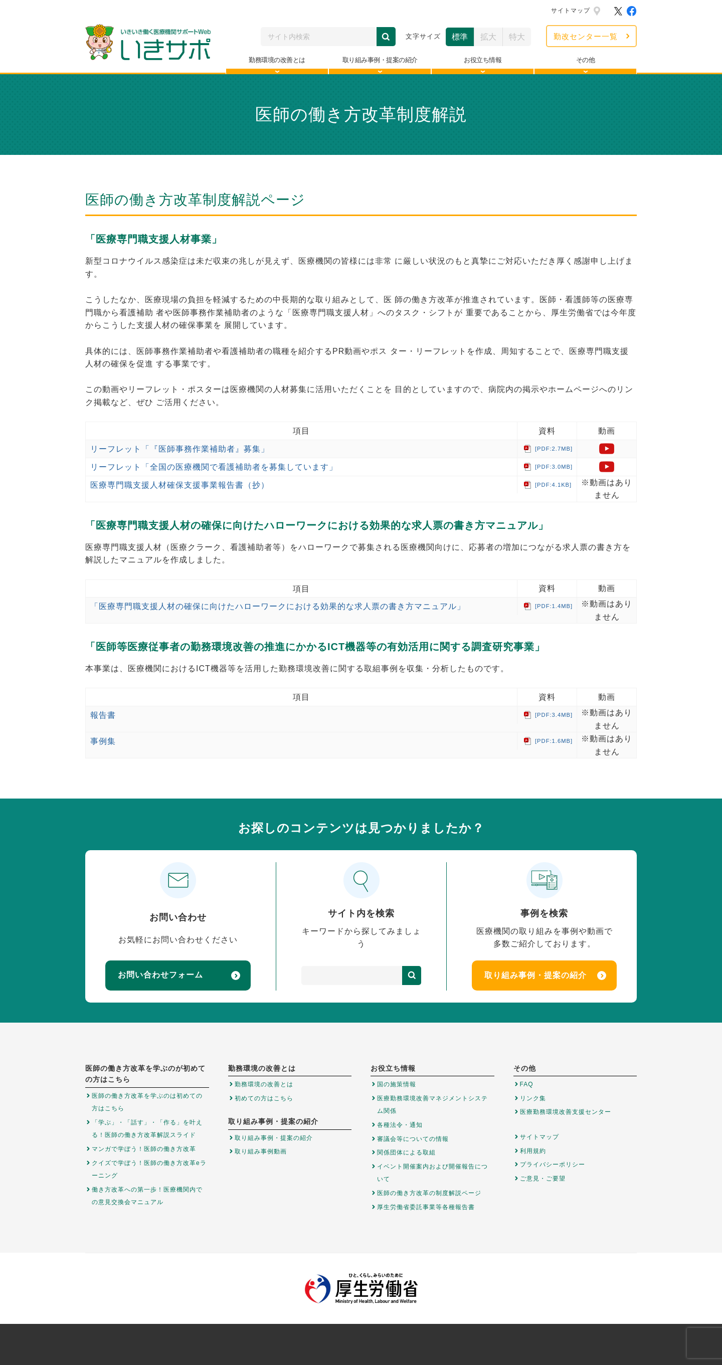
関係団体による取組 (406, 1152)
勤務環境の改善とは (264, 1084)
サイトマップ (570, 10)
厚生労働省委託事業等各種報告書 (426, 1207)
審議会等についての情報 (413, 1138)
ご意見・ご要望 (543, 1178)
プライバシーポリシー (552, 1164)
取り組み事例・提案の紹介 (545, 975)
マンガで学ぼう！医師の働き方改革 (144, 1148)
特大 (517, 37)
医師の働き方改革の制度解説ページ (429, 1193)
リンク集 (533, 1098)
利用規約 (533, 1150)
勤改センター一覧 (586, 36)
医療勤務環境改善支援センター (565, 1111)
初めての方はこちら (264, 1098)
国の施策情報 (396, 1084)
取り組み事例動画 (261, 1151)
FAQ (526, 1084)
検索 (386, 36)
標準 (460, 37)
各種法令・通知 (400, 1124)
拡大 (488, 37)
